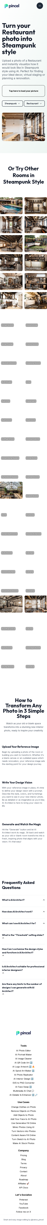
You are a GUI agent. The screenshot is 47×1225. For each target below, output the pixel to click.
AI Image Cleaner (23, 1058)
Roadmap (23, 1179)
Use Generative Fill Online (23, 1123)
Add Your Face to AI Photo (23, 1119)
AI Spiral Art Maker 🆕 (23, 1070)
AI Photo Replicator (23, 1074)
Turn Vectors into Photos (24, 1131)
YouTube (23, 1203)
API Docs (23, 1187)
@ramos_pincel (37, 1220)
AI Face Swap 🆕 (23, 1087)
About (23, 1175)
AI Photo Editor (23, 1050)
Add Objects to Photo (23, 1115)
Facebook (23, 1207)
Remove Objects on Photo (23, 1111)
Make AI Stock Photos (23, 1143)
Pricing (23, 1155)
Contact (23, 1171)
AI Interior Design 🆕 (23, 1079)
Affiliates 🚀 (23, 1183)
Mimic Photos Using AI (23, 1127)
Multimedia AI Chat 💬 (23, 1091)
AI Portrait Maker (23, 1054)
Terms (24, 1163)
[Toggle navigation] (40, 6)
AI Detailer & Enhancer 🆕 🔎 (24, 1095)
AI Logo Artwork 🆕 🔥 (23, 1066)
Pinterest (23, 1199)
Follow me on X (23, 1212)
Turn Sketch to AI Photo (23, 1139)
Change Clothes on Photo (23, 1107)
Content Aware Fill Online (23, 1135)
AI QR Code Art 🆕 (23, 1062)
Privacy (23, 1167)
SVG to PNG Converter (24, 1083)
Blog (23, 1159)
